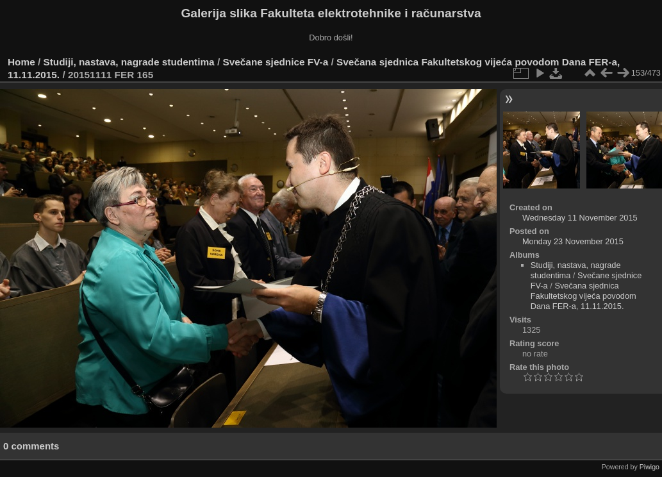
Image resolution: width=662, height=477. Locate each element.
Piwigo (649, 467)
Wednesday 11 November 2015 (580, 217)
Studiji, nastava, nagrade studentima (129, 61)
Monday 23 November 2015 (573, 241)
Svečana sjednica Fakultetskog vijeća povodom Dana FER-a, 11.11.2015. (583, 296)
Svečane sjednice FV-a (275, 61)
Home (21, 61)
